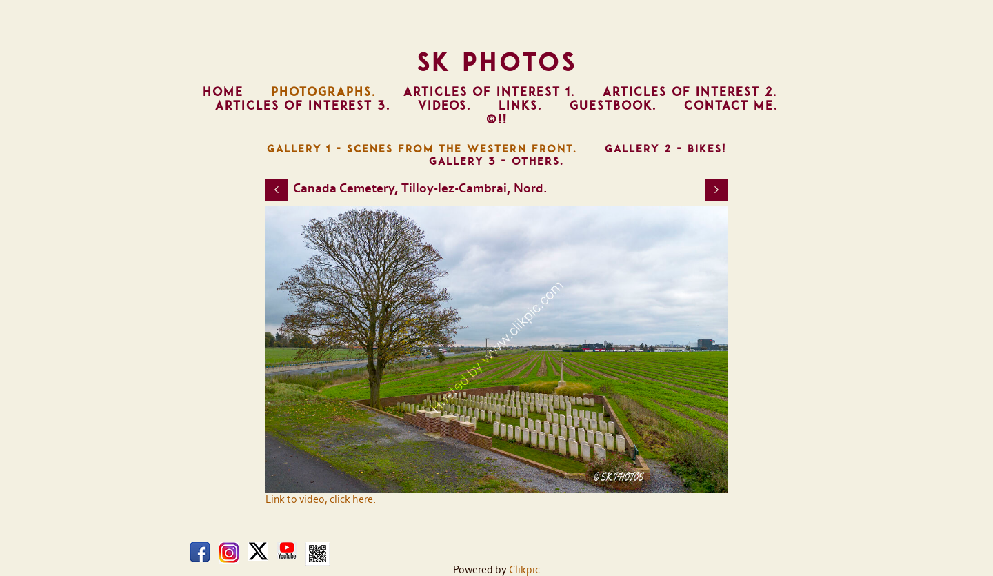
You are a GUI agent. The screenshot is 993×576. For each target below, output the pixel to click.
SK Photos (497, 62)
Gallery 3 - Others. (496, 161)
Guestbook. (613, 105)
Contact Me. (731, 105)
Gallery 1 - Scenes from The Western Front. (422, 149)
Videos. (444, 105)
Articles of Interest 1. (489, 92)
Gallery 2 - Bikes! (665, 149)
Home (223, 92)
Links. (520, 105)
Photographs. (323, 92)
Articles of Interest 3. (302, 105)
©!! (497, 119)
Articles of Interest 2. (690, 92)
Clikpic (524, 570)
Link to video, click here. (320, 499)
